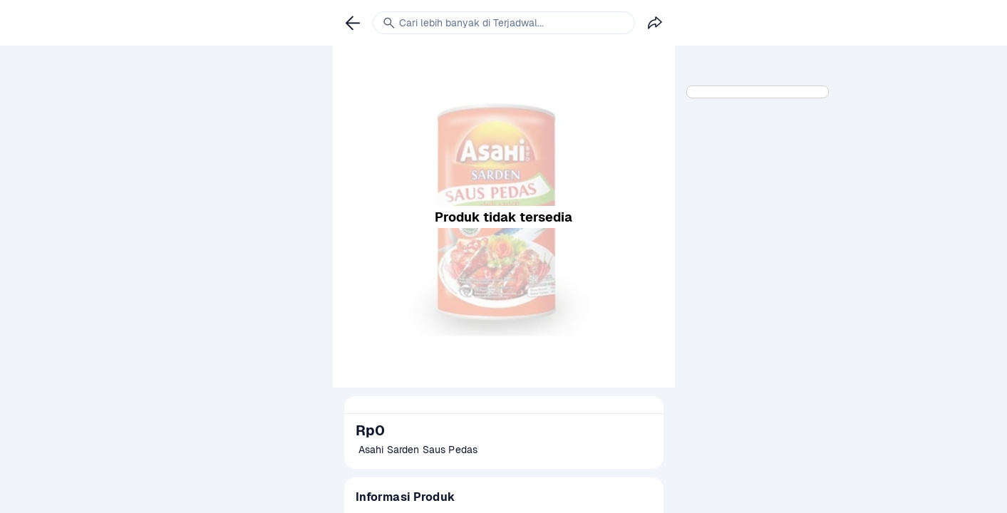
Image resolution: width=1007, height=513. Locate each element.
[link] (352, 22)
